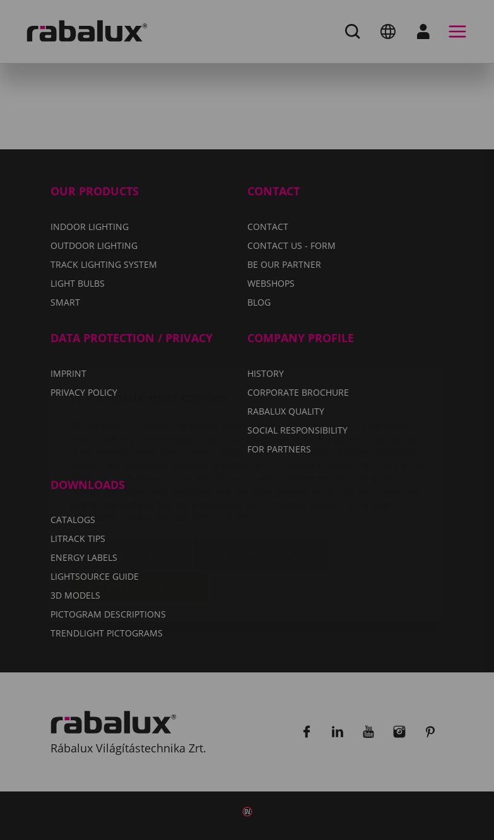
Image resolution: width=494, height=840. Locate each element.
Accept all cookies (139, 512)
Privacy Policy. (224, 443)
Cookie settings (131, 479)
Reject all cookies (261, 479)
